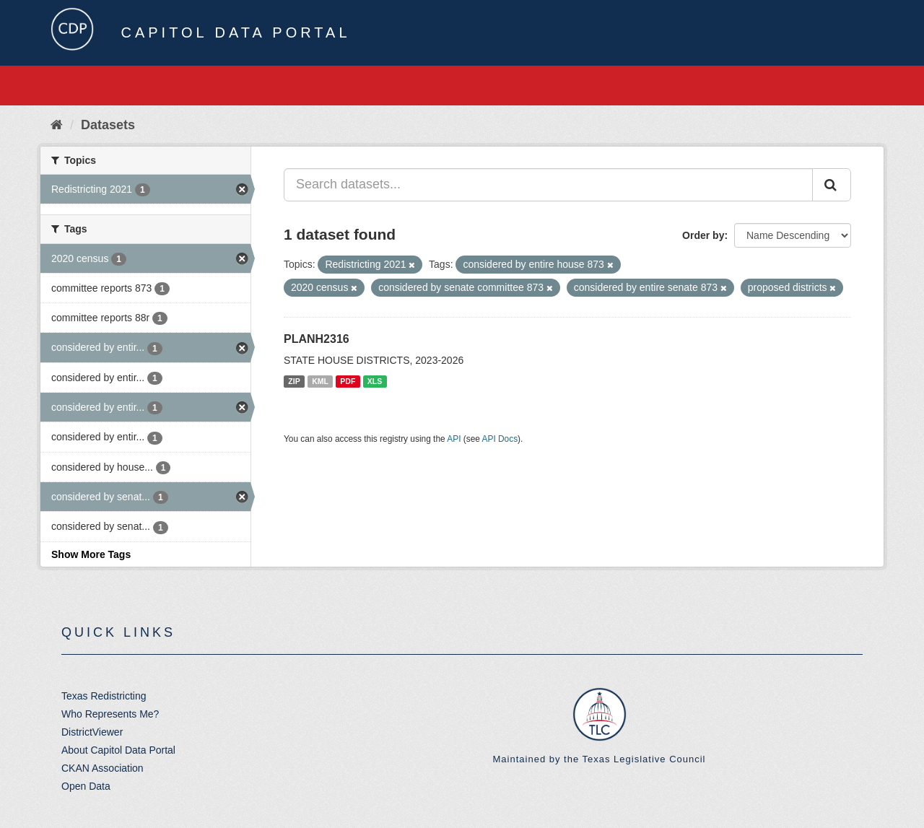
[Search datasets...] (548, 184)
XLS (374, 381)
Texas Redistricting (104, 696)
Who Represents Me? (110, 714)
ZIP (294, 381)
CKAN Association (102, 768)
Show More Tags (91, 554)
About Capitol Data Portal (118, 750)
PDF (347, 381)
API (454, 439)
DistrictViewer (92, 732)
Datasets (108, 125)
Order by (703, 235)
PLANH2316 (316, 339)
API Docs (500, 439)
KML (320, 381)
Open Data (85, 786)
